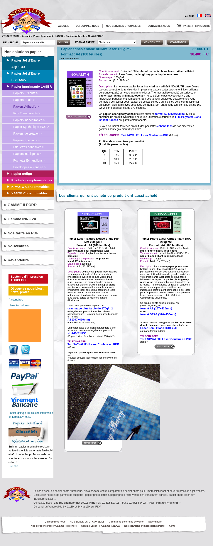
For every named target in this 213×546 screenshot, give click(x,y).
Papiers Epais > (24, 100)
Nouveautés (18, 246)
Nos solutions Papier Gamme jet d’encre (54, 525)
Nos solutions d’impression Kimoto (144, 525)
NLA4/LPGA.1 (96, 36)
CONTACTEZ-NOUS (159, 26)
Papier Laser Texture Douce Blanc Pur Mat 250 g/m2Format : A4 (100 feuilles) (93, 242)
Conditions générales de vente (126, 521)
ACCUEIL (63, 26)
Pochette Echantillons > (29, 160)
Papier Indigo (21, 173)
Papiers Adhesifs (75, 36)
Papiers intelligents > (27, 153)
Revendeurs (18, 260)
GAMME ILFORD (22, 205)
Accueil (26, 36)
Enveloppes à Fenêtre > (29, 167)
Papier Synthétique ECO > (31, 127)
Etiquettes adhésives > (28, 147)
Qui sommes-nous (55, 521)
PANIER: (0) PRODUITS (193, 25)
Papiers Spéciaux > (26, 140)
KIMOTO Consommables (30, 187)
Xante (172, 525)
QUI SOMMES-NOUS (87, 26)
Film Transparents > (26, 113)
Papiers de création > (27, 133)
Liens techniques (19, 305)
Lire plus (13, 466)
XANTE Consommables (29, 193)
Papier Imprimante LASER (48, 36)
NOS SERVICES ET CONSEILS (123, 26)
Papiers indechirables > (29, 120)
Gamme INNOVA (22, 219)
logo (27, 21)
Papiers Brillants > (25, 93)
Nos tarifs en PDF (23, 233)
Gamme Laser (89, 525)
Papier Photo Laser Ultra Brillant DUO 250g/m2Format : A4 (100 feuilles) (166, 242)
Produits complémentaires (31, 180)
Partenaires (15, 299)
